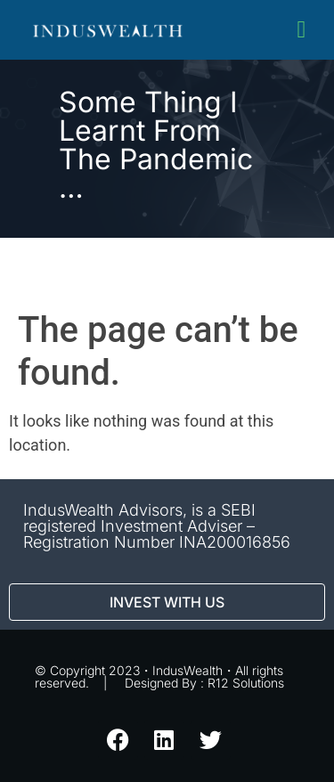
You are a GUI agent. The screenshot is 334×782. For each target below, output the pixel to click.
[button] (301, 30)
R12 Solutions (246, 682)
